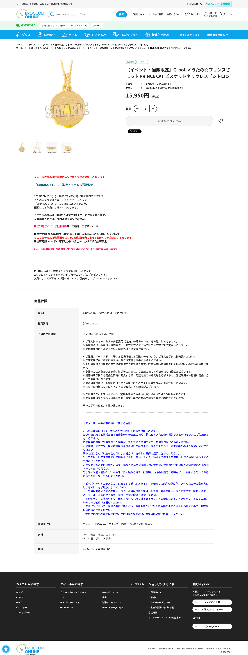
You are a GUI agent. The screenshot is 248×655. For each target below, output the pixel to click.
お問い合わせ (173, 14)
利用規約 (152, 597)
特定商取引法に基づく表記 (161, 607)
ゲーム (73, 34)
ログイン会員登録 (213, 14)
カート (229, 14)
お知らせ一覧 (195, 3)
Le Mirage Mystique (112, 607)
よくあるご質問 (155, 14)
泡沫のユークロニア (111, 602)
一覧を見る (138, 584)
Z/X (62, 597)
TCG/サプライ (129, 34)
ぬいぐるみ (99, 34)
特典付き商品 (160, 34)
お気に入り (196, 14)
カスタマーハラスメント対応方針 (164, 617)
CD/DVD (49, 34)
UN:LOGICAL (67, 607)
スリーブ (97, 25)
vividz (105, 597)
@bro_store (212, 626)
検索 (121, 14)
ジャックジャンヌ (110, 592)
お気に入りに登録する (221, 121)
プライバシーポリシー (159, 602)
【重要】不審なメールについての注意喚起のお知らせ (46, 3)
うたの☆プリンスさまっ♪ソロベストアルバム (64, 25)
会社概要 (152, 612)
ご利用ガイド (138, 14)
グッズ (26, 34)
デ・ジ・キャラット (70, 602)
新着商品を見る (216, 34)
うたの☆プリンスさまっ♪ (159, 83)
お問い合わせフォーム (212, 609)
